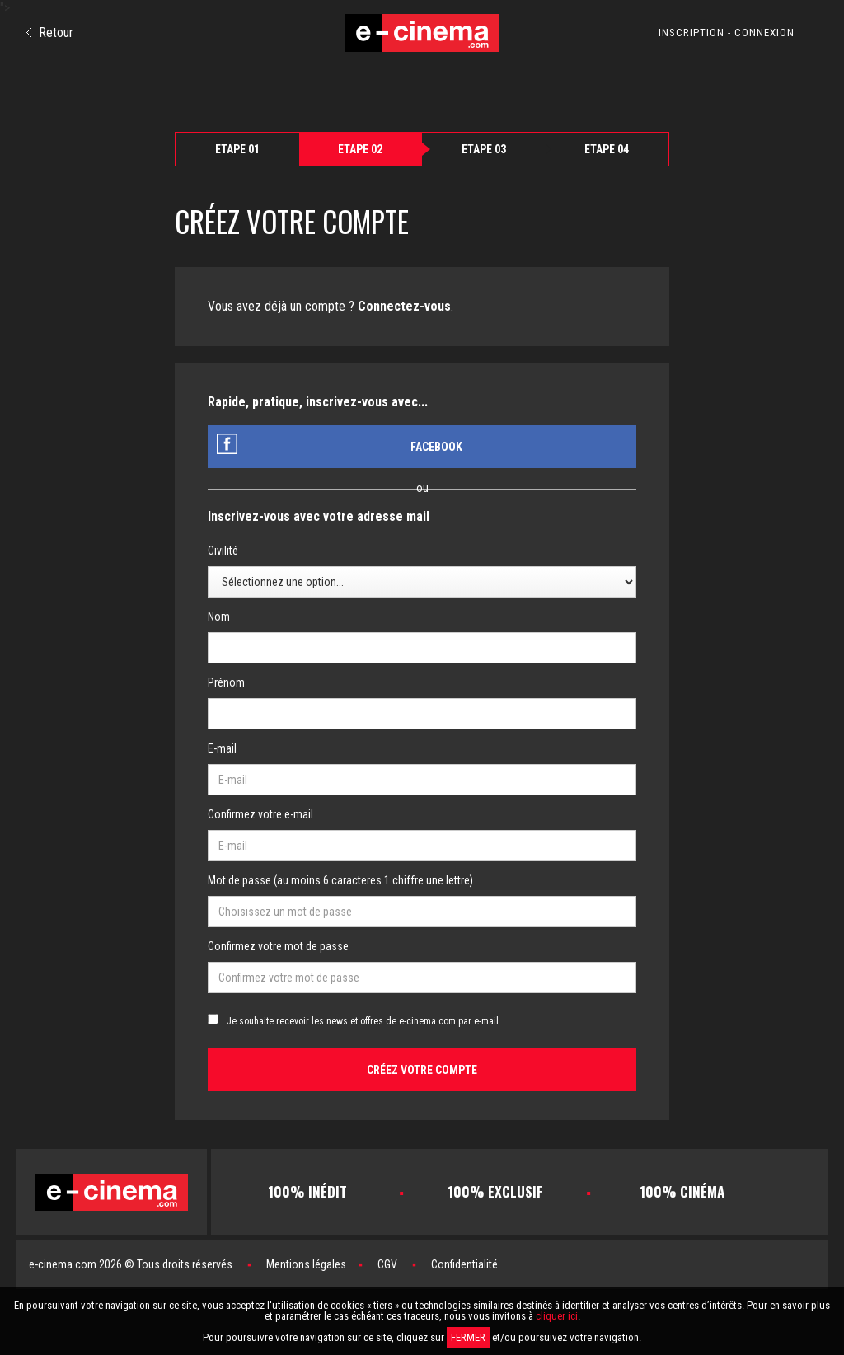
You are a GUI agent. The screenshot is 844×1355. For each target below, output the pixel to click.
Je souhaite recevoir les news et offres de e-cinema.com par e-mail (363, 1021)
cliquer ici (557, 1316)
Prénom (226, 682)
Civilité (223, 550)
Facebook (436, 446)
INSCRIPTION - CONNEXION (727, 32)
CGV (387, 1264)
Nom (219, 616)
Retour (49, 32)
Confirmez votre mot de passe (278, 946)
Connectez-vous (404, 306)
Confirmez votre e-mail (260, 814)
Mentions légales (306, 1264)
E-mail (222, 748)
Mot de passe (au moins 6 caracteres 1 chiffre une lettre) (340, 880)
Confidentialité (464, 1264)
